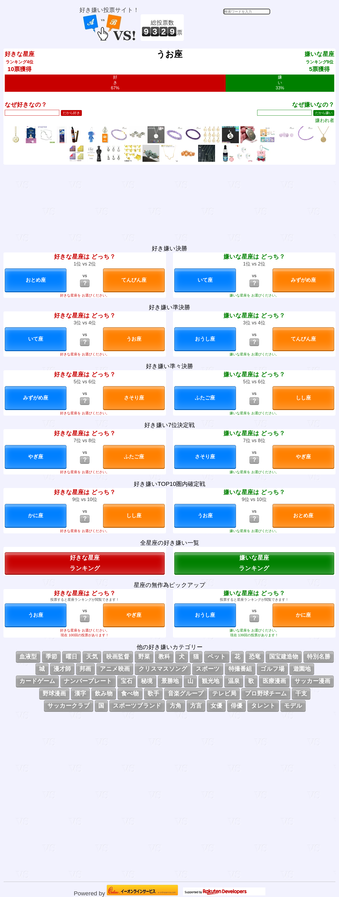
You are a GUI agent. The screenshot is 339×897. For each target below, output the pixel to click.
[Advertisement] (227, 27)
